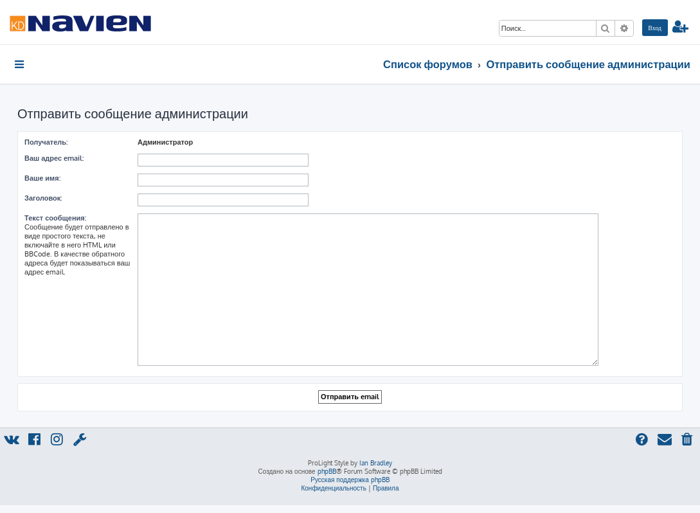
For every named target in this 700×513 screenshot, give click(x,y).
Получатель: (45, 142)
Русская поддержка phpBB (350, 479)
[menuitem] (655, 27)
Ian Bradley (375, 463)
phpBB (327, 471)
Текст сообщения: (55, 217)
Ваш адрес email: (54, 158)
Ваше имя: (42, 178)
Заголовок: (43, 198)
